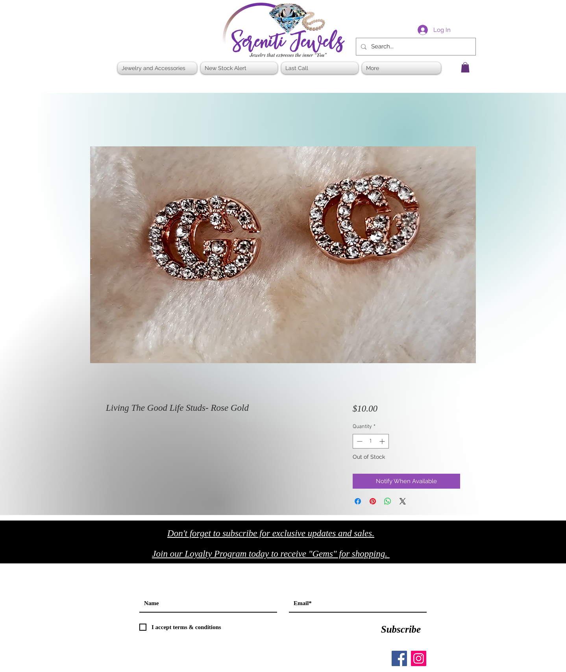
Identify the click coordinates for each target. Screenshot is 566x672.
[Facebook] (399, 658)
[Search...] (415, 46)
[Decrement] (359, 441)
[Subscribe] (400, 629)
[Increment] (383, 441)
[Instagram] (418, 658)
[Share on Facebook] (358, 501)
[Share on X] (402, 501)
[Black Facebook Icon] (432, 556)
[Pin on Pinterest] (372, 501)
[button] (465, 67)
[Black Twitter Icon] (449, 556)
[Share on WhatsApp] (387, 501)
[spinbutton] (371, 441)
